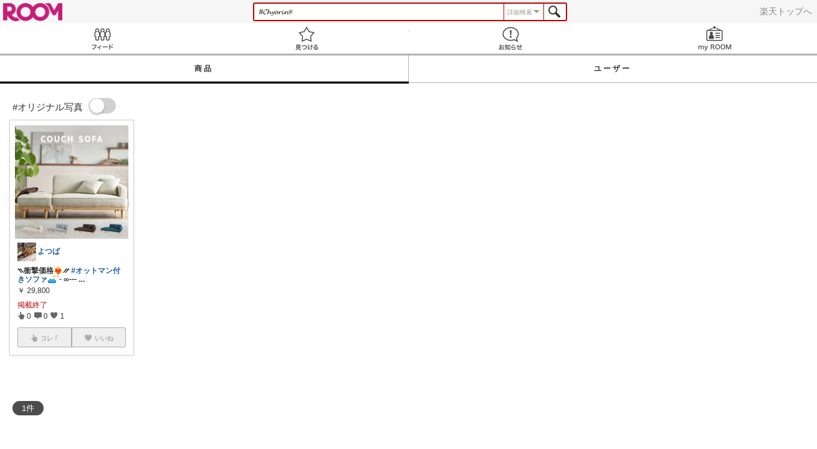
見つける (306, 38)
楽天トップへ (786, 11)
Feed (102, 38)
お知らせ (511, 38)
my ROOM (715, 38)
